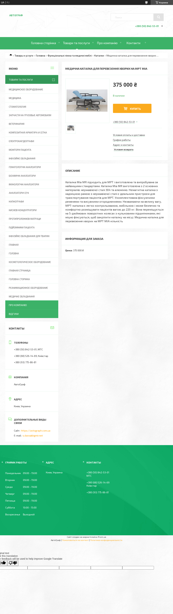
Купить (135, 108)
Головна (40, 55)
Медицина (15, 98)
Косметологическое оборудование (30, 262)
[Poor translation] (13, 563)
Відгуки (14, 313)
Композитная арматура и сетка (28, 132)
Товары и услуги (23, 55)
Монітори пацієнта (20, 149)
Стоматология (17, 106)
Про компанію (107, 43)
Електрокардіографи (21, 141)
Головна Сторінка (19, 279)
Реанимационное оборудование (28, 287)
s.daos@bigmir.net (33, 435)
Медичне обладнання (22, 296)
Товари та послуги (76, 43)
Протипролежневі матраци (25, 218)
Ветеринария (16, 123)
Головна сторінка (43, 43)
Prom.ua (102, 537)
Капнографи (16, 201)
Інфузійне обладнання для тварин (29, 236)
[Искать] (158, 17)
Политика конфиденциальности (106, 540)
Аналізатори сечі (19, 192)
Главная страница (20, 270)
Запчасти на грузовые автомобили (30, 115)
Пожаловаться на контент (75, 540)
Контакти (133, 43)
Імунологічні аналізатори (24, 184)
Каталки (99, 55)
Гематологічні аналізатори (25, 167)
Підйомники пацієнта (22, 227)
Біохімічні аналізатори (22, 175)
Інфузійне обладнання (22, 158)
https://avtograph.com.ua (35, 430)
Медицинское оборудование (26, 89)
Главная (14, 244)
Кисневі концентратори (23, 210)
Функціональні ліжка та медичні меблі (70, 55)
